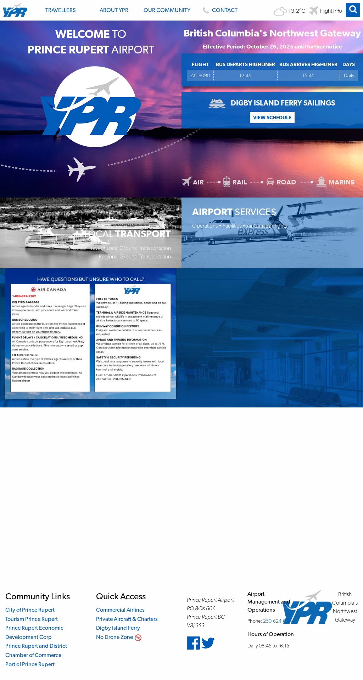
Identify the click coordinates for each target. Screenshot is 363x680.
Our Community (167, 10)
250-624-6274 (278, 621)
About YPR (114, 10)
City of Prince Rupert (30, 609)
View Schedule (272, 117)
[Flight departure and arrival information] (325, 10)
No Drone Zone (114, 637)
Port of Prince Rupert (30, 664)
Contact (225, 10)
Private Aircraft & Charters (127, 619)
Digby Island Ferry (118, 627)
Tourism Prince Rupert (31, 619)
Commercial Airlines (120, 609)
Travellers (60, 10)
